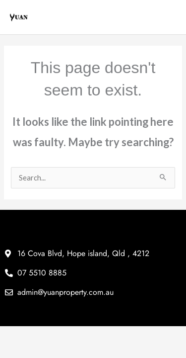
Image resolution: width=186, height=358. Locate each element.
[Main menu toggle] (169, 17)
